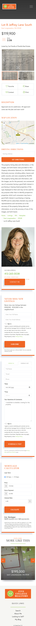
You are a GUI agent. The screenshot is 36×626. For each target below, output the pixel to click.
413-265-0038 (12, 273)
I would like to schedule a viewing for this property (18, 411)
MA (16, 216)
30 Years (7, 477)
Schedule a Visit (25, 363)
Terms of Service (12, 452)
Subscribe (15, 344)
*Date (6, 384)
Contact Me (15, 282)
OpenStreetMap (24, 143)
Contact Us (11, 363)
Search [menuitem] (17, 610)
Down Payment (9, 490)
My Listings (7, 277)
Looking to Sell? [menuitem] (18, 616)
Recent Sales (14, 277)
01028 (20, 218)
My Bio (27, 279)
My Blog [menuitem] (18, 619)
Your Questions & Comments (13, 399)
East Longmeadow (10, 218)
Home (3, 216)
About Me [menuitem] (18, 613)
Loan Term (7, 473)
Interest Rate (8, 498)
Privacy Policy (19, 336)
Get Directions (18, 160)
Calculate (15, 510)
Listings (10, 216)
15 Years (15, 477)
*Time (6, 392)
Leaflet (17, 143)
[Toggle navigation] (31, 6)
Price (5, 483)
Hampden (22, 216)
